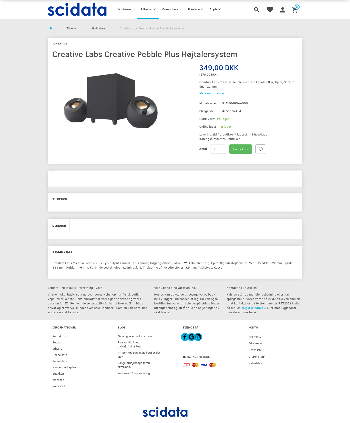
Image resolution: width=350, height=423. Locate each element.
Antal (203, 148)
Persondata (59, 361)
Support (57, 342)
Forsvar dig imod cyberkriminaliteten (130, 344)
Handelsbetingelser (64, 367)
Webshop (58, 380)
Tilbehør (58, 225)
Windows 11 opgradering (134, 373)
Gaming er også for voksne (135, 336)
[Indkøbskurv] (295, 9)
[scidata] (77, 9)
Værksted (58, 386)
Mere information (211, 93)
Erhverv (57, 348)
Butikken (58, 373)
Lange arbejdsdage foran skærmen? (134, 365)
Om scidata (59, 355)
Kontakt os (59, 336)
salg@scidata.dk (253, 308)
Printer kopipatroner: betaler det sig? (139, 354)
